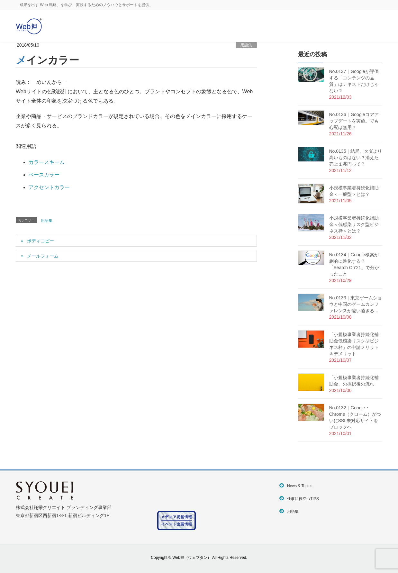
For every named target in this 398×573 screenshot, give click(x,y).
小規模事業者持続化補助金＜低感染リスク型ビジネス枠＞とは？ (354, 224)
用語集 (246, 45)
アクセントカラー (49, 187)
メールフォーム (43, 256)
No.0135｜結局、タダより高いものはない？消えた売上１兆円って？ (355, 158)
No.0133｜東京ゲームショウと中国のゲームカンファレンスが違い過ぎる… (355, 304)
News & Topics (299, 486)
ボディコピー (40, 240)
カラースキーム (47, 162)
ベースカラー (44, 174)
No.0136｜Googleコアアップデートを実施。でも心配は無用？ (354, 121)
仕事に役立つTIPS (303, 498)
